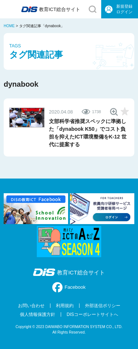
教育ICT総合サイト (69, 272)
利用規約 (65, 305)
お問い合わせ (31, 305)
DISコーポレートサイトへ (92, 314)
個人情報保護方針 (37, 314)
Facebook (68, 287)
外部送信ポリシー (102, 305)
